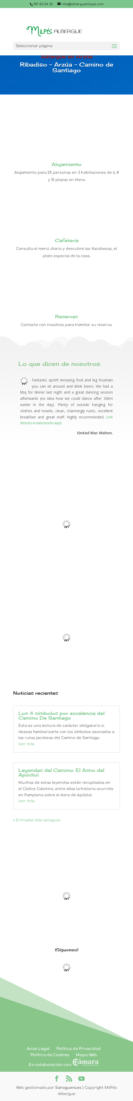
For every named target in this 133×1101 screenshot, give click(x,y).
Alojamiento (66, 164)
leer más (26, 744)
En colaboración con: (64, 1065)
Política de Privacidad (78, 1049)
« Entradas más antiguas (36, 820)
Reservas (66, 316)
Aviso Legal (38, 1049)
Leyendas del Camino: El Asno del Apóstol (61, 772)
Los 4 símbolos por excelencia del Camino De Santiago (61, 715)
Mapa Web (86, 1055)
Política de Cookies (50, 1055)
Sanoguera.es (68, 1088)
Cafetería (66, 240)
